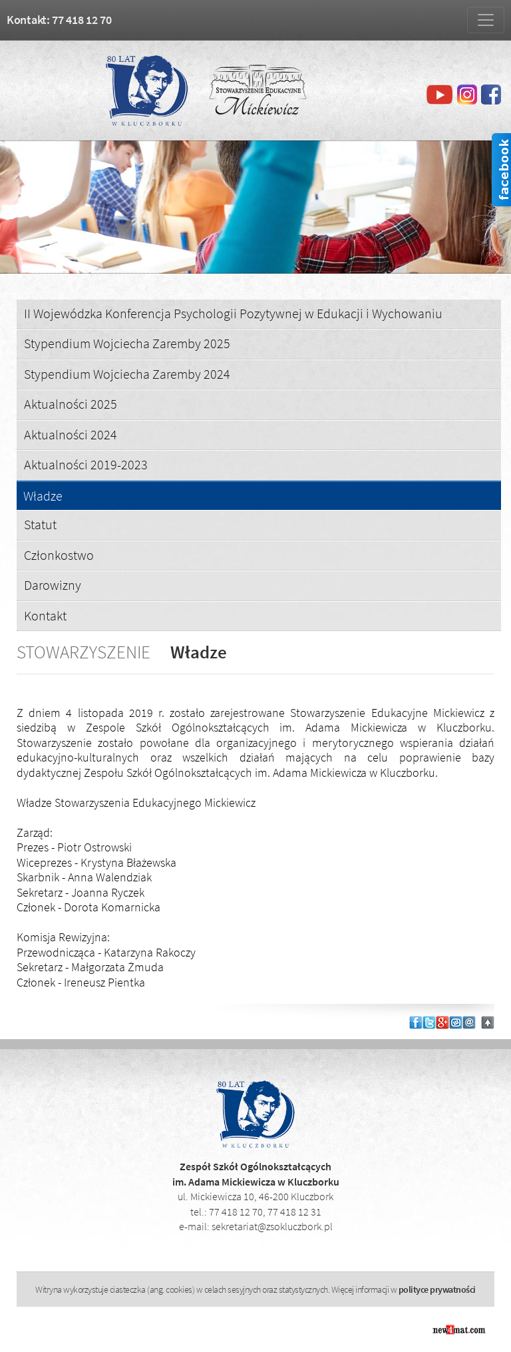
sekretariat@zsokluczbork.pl (272, 1226)
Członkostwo (59, 555)
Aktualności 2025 (70, 403)
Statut (40, 524)
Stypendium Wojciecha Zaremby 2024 (127, 373)
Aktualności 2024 (70, 434)
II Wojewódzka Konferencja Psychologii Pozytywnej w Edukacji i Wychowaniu (233, 313)
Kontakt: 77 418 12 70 (59, 19)
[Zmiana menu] (485, 20)
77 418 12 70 (236, 1211)
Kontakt (45, 615)
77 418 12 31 (294, 1211)
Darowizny (52, 584)
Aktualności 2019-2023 (86, 464)
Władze (43, 496)
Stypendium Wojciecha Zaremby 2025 (127, 343)
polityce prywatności (437, 1289)
